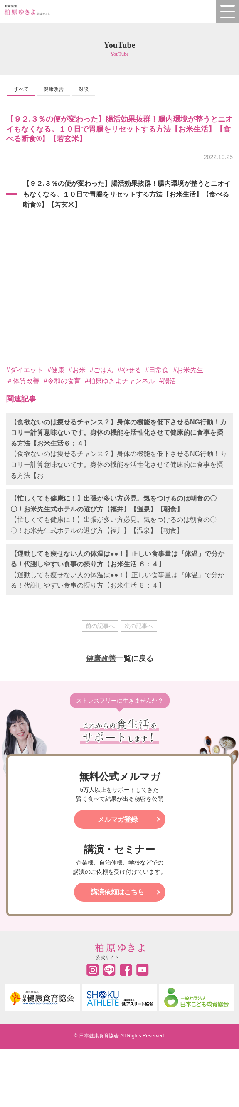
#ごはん (101, 370)
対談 (84, 89)
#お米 (77, 370)
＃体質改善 (22, 380)
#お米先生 (188, 370)
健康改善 (54, 89)
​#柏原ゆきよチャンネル (120, 380)
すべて (21, 89)
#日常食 (157, 370)
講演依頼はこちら (117, 891)
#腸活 (167, 380)
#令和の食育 (62, 380)
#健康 (55, 370)
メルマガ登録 (118, 819)
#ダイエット (24, 370)
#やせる (129, 370)
